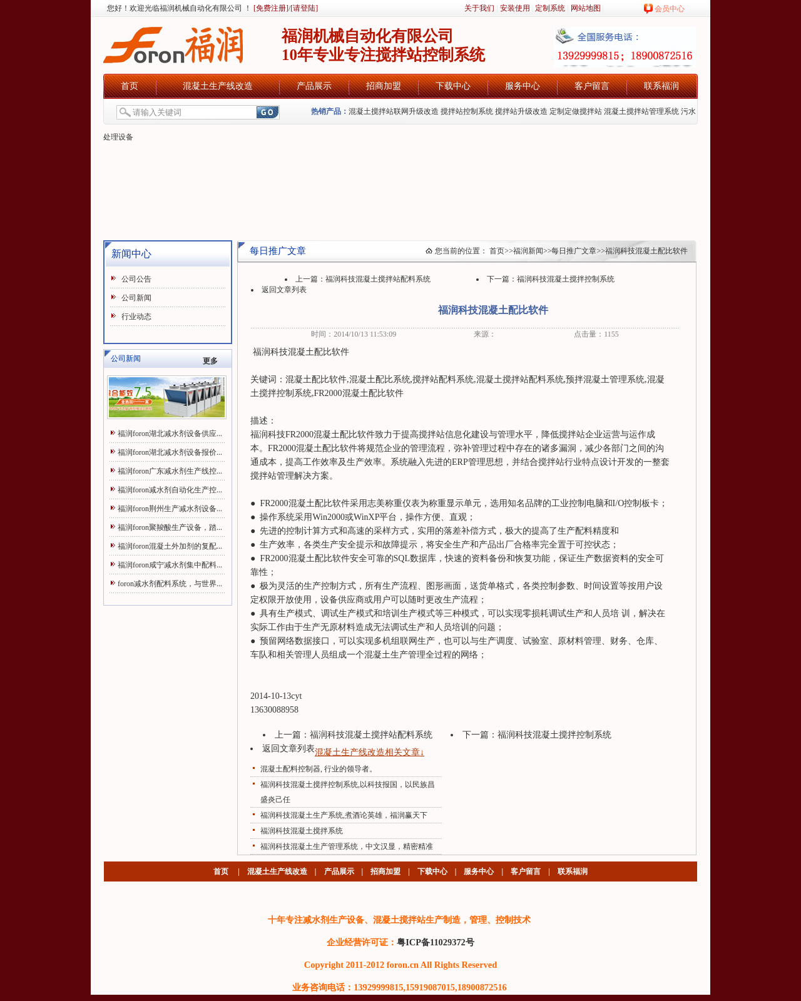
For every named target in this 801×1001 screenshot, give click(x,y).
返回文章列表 (284, 289)
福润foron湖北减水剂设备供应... (170, 433)
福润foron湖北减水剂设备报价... (170, 452)
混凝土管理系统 (614, 379)
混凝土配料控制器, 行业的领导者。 (318, 769)
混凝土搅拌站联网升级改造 (394, 111)
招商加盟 (383, 86)
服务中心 (522, 86)
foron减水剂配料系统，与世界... (170, 583)
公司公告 (136, 279)
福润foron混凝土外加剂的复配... (170, 546)
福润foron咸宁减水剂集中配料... (170, 565)
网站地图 (586, 8)
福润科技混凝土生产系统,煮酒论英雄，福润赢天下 (343, 815)
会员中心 (670, 8)
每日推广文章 (573, 250)
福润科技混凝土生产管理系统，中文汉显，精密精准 (346, 846)
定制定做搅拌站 (575, 111)
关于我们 (479, 8)
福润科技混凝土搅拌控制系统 (566, 279)
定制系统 (550, 8)
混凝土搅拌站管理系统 (641, 111)
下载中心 (453, 86)
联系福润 (661, 86)
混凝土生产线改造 (218, 86)
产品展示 (314, 86)
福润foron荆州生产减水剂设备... (170, 508)
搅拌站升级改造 (521, 111)
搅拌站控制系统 (467, 111)
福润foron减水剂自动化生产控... (170, 489)
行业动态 (136, 316)
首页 (129, 86)
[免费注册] (270, 8)
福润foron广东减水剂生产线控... (170, 471)
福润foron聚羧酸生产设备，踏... (170, 527)
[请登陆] (304, 8)
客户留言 (592, 86)
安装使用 (515, 8)
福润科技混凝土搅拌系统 (301, 830)
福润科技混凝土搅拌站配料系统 (378, 279)
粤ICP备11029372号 (435, 942)
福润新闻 (528, 250)
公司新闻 (136, 297)
